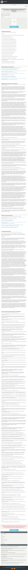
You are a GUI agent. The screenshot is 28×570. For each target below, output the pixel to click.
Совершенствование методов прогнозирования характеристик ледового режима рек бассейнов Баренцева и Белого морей (12, 550)
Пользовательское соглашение (10, 566)
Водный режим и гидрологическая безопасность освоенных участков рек (10, 226)
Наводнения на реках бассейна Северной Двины (7, 558)
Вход (12, 4)
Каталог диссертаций (3, 533)
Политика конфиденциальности (18, 566)
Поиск (2, 535)
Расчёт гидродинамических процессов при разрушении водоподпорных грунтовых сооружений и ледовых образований (13, 556)
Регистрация (14, 4)
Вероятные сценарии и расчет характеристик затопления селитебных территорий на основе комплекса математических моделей (13, 560)
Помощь (2, 538)
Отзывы (2, 541)
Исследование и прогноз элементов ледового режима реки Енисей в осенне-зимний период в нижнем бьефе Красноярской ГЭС (13, 554)
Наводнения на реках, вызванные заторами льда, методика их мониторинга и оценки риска (12, 224)
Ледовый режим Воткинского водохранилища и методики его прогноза (9, 68)
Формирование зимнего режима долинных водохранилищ (8, 76)
